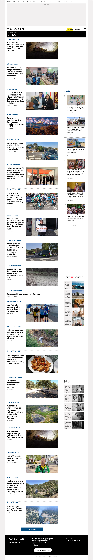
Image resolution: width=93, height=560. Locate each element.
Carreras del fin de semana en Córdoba (23, 294)
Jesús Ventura (10, 53)
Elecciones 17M (25, 1)
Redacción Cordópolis (12, 78)
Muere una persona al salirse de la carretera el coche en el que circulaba (16, 146)
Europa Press (10, 128)
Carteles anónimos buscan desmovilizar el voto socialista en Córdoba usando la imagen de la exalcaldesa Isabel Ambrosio (75, 173)
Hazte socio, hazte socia (43, 550)
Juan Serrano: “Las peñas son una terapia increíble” (68, 398)
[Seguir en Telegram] (70, 540)
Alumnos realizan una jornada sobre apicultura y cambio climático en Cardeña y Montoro (16, 71)
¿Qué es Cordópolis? (40, 556)
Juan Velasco (9, 279)
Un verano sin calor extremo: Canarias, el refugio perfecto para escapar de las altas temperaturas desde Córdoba (68, 285)
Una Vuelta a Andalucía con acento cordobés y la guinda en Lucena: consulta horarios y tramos (15, 198)
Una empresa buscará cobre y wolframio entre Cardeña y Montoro (15, 434)
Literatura (52, 1)
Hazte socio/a (70, 29)
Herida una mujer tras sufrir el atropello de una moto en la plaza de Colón (75, 151)
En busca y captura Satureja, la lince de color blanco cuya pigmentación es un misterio (15, 334)
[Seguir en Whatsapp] (77, 540)
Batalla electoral (19, 1)
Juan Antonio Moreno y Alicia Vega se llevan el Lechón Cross (14, 308)
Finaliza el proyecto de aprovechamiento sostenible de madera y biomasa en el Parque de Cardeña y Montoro (15, 486)
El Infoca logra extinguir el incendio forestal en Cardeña (15, 508)
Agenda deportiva (69, 1)
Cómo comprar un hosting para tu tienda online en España (68, 303)
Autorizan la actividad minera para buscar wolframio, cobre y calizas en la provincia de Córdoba (15, 412)
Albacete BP (56, 1)
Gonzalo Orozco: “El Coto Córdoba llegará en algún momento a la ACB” (67, 389)
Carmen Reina (10, 231)
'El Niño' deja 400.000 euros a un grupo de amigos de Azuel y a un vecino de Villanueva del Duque (15, 223)
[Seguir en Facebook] (68, 540)
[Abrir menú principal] (85, 29)
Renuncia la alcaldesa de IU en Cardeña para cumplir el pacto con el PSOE (15, 122)
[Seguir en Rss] (79, 540)
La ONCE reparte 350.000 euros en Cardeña (14, 458)
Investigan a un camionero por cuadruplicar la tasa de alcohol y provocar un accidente (15, 248)
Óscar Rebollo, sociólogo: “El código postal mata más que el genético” (68, 407)
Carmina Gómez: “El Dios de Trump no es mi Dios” (68, 416)
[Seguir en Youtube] (75, 540)
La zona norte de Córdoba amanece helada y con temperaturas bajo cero (15, 273)
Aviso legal (49, 556)
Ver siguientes (32, 529)
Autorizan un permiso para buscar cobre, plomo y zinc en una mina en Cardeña (15, 46)
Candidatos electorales (33, 1)
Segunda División (62, 1)
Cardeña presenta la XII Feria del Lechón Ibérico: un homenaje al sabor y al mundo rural (15, 359)
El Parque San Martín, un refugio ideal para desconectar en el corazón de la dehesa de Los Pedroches (68, 294)
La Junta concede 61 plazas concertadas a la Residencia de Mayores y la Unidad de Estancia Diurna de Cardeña (16, 173)
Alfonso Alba (9, 340)
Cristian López (10, 206)
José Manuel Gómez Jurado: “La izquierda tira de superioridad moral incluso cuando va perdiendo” (68, 425)
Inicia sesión (77, 29)
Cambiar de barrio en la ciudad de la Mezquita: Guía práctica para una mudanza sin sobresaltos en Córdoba (68, 312)
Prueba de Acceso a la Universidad (43, 1)
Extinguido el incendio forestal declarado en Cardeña (14, 383)
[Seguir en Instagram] (72, 540)
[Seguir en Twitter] (67, 540)
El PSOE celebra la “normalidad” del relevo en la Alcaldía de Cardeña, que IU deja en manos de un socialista (15, 97)
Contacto (55, 556)
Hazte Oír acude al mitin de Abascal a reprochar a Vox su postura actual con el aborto (75, 216)
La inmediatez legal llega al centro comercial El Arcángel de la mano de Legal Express (68, 321)
